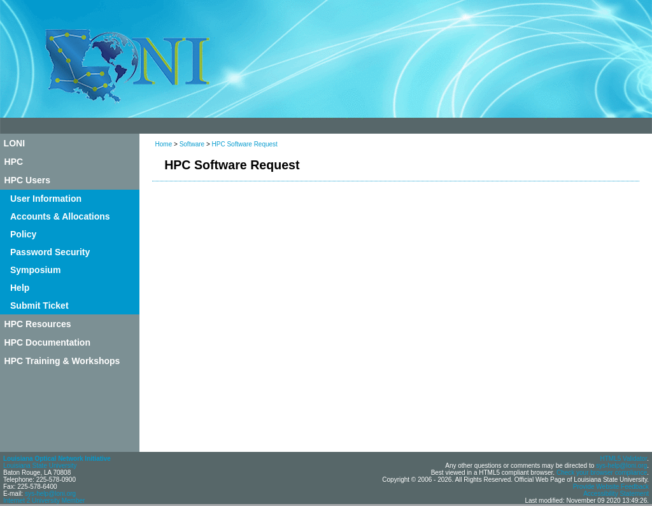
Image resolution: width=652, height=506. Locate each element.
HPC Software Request (245, 144)
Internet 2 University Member (44, 500)
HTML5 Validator (623, 458)
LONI (14, 143)
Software (192, 144)
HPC (14, 162)
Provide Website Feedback (611, 486)
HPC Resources (37, 324)
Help (19, 288)
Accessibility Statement (616, 493)
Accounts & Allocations (60, 216)
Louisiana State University (40, 465)
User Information (46, 198)
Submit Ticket (39, 305)
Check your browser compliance (601, 472)
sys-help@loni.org (50, 493)
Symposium (35, 270)
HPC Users (27, 180)
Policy (23, 234)
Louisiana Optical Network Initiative (57, 458)
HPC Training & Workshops (62, 361)
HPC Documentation (47, 342)
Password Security (50, 252)
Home (164, 144)
